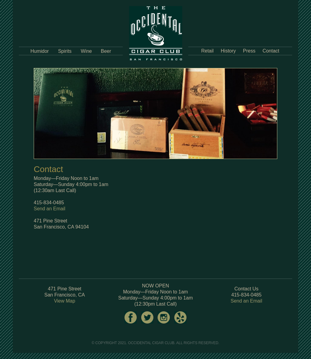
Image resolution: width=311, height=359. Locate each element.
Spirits (64, 51)
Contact (270, 50)
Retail (207, 50)
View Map (64, 300)
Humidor (39, 51)
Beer (106, 51)
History (228, 50)
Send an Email (49, 208)
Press (249, 50)
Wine (86, 51)
